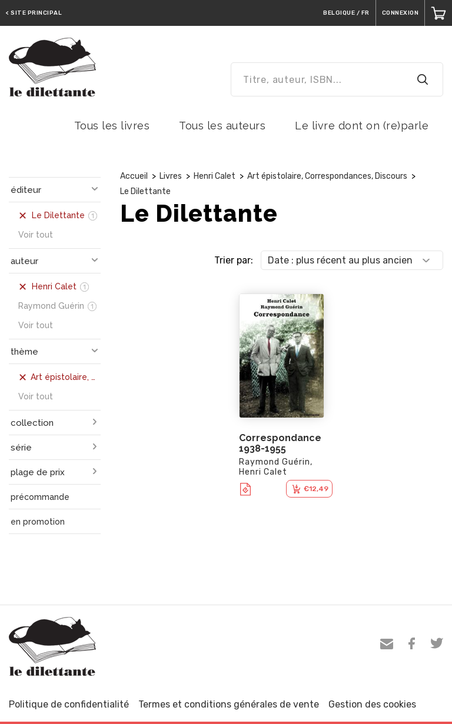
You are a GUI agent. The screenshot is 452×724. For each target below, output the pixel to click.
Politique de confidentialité (69, 704)
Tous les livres (112, 125)
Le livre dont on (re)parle (361, 125)
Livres (170, 176)
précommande (40, 497)
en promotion (38, 521)
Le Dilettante (145, 191)
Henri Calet (214, 176)
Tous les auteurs (222, 125)
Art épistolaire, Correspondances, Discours (327, 176)
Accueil (134, 176)
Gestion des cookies (372, 704)
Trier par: (233, 260)
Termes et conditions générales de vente (228, 704)
